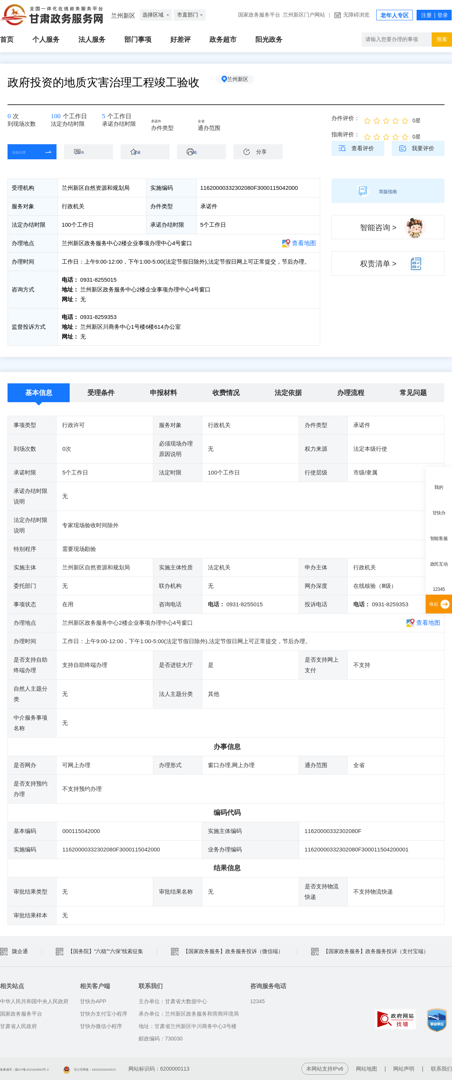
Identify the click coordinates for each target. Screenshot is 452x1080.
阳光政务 (268, 39)
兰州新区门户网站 (304, 15)
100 (59, 119)
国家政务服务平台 (259, 15)
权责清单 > (378, 263)
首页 (7, 39)
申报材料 (163, 393)
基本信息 (38, 393)
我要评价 (423, 148)
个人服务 (46, 39)
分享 (261, 152)
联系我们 (441, 1069)
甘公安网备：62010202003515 (141, 1069)
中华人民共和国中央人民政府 (34, 1001)
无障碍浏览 (356, 15)
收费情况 (226, 393)
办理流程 (350, 393)
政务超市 (223, 39)
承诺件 (168, 121)
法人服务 (91, 39)
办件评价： (345, 118)
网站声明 (403, 1069)
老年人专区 (394, 15)
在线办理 (26, 151)
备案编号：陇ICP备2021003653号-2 (42, 1069)
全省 (212, 121)
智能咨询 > (378, 227)
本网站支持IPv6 (324, 1069)
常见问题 (413, 393)
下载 (205, 151)
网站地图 (366, 1069)
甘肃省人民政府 (18, 1026)
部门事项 (137, 39)
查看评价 (362, 148)
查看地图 (304, 243)
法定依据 (288, 393)
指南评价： (345, 134)
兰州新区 (245, 82)
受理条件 (101, 393)
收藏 (148, 151)
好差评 (180, 39)
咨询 (92, 151)
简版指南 (388, 190)
